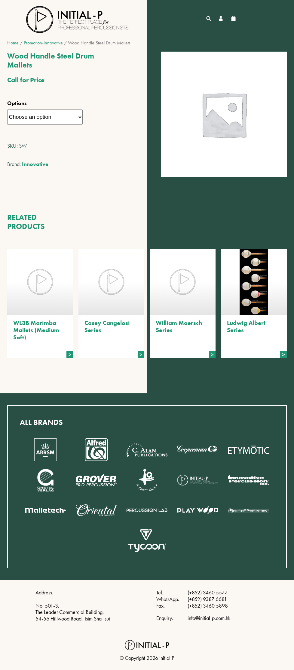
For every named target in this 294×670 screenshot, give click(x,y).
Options (17, 103)
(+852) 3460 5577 (208, 592)
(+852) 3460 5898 (208, 605)
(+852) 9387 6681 (207, 599)
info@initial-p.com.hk (209, 617)
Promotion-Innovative (43, 43)
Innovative (35, 164)
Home (13, 43)
